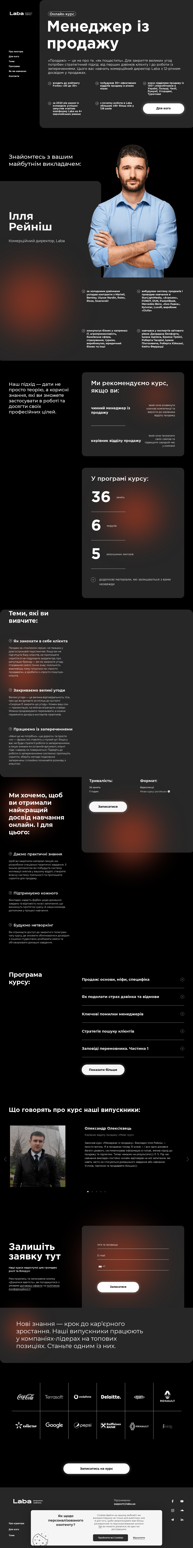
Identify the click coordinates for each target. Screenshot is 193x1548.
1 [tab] (87, 1197)
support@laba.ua (124, 1504)
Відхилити (139, 1537)
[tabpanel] (96, 1162)
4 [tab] (100, 1197)
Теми (11, 61)
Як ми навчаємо (17, 71)
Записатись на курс (96, 1474)
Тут (100, 1526)
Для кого (14, 57)
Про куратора (16, 1523)
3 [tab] (96, 1197)
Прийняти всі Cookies (110, 1537)
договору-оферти (27, 1286)
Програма (14, 66)
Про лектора (16, 52)
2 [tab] (92, 1197)
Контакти (14, 76)
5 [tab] (105, 1197)
